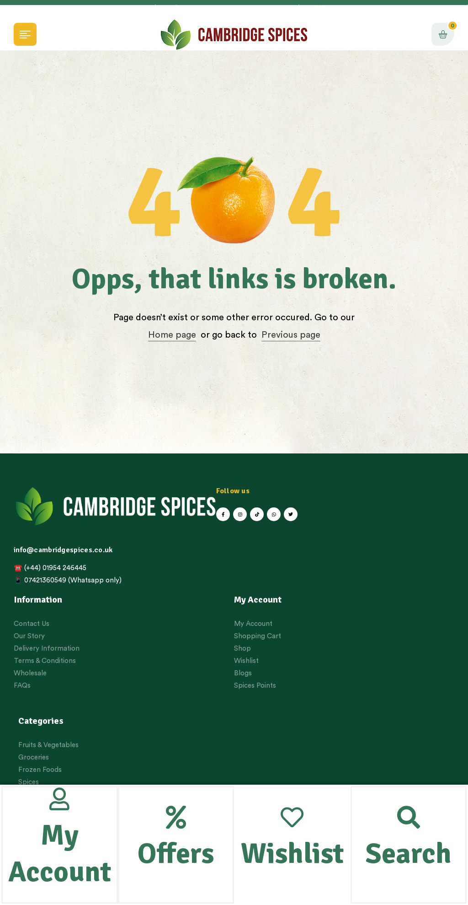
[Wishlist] (292, 817)
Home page (172, 334)
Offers (176, 853)
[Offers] (176, 817)
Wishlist (292, 853)
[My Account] (59, 798)
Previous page (290, 334)
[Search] (408, 817)
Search (409, 853)
